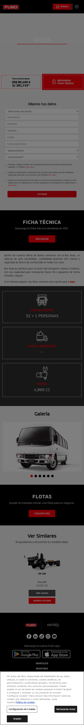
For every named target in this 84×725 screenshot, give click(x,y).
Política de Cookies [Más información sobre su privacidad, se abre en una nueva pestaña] (25, 702)
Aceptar (17, 718)
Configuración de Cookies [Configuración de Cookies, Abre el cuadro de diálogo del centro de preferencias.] (22, 709)
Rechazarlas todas (65, 709)
